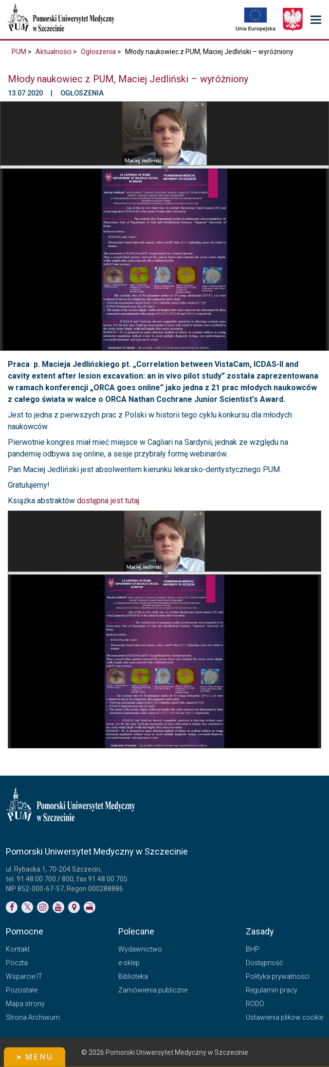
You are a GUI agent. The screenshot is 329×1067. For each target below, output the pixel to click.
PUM (19, 52)
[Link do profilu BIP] (89, 907)
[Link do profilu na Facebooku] (12, 907)
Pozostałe (21, 990)
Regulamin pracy (271, 990)
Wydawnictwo (140, 949)
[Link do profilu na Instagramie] (43, 907)
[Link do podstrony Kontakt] (74, 907)
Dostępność (264, 963)
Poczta (17, 963)
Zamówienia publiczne (152, 990)
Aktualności (54, 52)
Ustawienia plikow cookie (284, 1017)
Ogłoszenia (98, 52)
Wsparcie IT (24, 976)
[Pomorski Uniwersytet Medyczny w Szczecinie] (62, 19)
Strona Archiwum (33, 1017)
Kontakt (18, 949)
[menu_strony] (316, 20)
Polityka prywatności (278, 976)
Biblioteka (133, 976)
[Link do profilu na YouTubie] (58, 907)
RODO (255, 1004)
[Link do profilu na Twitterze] (27, 907)
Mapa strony (25, 1004)
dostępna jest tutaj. (109, 500)
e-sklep (129, 963)
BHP (252, 949)
